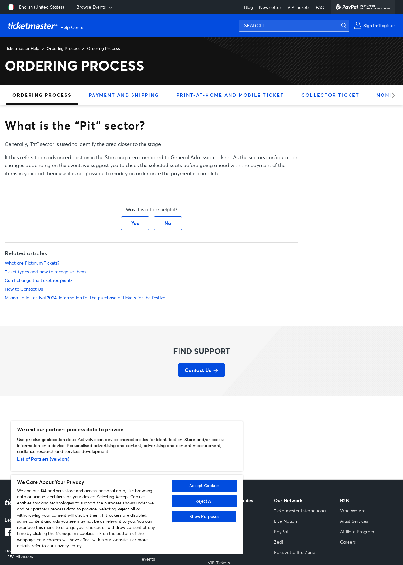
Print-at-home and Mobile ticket (230, 95)
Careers (348, 542)
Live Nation (285, 521)
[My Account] (374, 25)
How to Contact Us (24, 289)
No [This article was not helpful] (167, 223)
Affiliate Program (357, 531)
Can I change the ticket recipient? (38, 280)
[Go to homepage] (47, 25)
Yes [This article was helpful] (135, 223)
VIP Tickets (298, 7)
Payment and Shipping (124, 95)
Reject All (204, 501)
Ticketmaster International (300, 511)
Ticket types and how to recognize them (45, 272)
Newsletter (270, 7)
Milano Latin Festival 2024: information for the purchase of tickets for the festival (85, 297)
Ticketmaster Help (22, 48)
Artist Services (354, 521)
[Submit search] (396, 14)
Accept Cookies (204, 485)
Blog (248, 7)
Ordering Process (63, 48)
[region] (127, 487)
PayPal (281, 531)
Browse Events (95, 7)
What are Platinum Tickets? (32, 263)
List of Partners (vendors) (43, 459)
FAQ (320, 7)
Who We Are (353, 511)
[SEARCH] (294, 26)
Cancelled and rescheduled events (169, 555)
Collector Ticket (330, 95)
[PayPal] (363, 7)
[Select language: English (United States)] (36, 7)
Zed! (278, 542)
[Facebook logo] (8, 534)
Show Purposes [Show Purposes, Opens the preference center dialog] (204, 516)
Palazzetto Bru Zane (294, 552)
